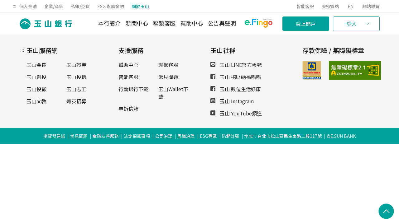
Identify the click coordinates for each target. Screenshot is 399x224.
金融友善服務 (106, 136)
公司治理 (163, 136)
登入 (352, 23)
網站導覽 (371, 6)
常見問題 (168, 77)
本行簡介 (109, 23)
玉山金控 (36, 64)
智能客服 (305, 6)
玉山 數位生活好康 (235, 89)
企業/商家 (53, 6)
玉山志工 (76, 89)
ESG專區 (208, 136)
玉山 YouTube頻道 (236, 113)
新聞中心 (137, 23)
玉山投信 (76, 77)
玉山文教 (36, 101)
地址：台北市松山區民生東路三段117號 (283, 136)
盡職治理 (186, 136)
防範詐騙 (230, 136)
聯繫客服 (164, 23)
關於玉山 (140, 6)
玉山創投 (36, 77)
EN (350, 6)
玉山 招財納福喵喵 (235, 77)
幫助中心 (191, 23)
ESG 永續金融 (110, 6)
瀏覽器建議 (54, 136)
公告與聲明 (222, 23)
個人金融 (28, 6)
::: (14, 5)
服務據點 (330, 6)
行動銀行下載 (133, 89)
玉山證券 (76, 64)
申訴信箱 (128, 108)
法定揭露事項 (137, 136)
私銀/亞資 (80, 6)
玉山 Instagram (232, 101)
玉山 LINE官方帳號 (236, 64)
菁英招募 (76, 101)
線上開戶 (306, 23)
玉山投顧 (36, 89)
